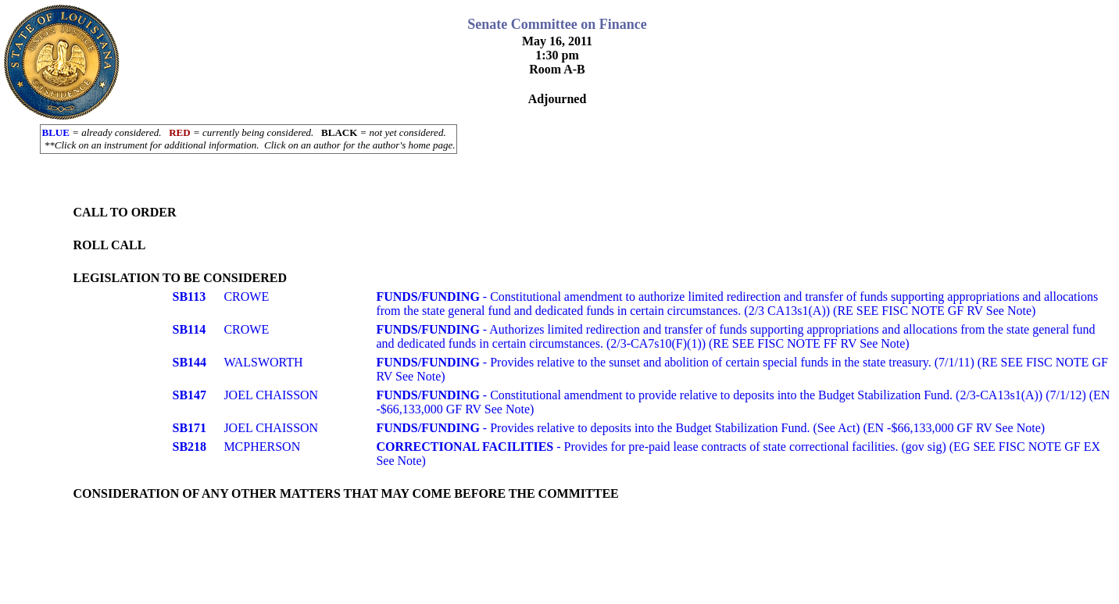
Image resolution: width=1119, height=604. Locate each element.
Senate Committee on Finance (556, 24)
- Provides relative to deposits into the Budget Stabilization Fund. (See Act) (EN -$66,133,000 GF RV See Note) (710, 427)
